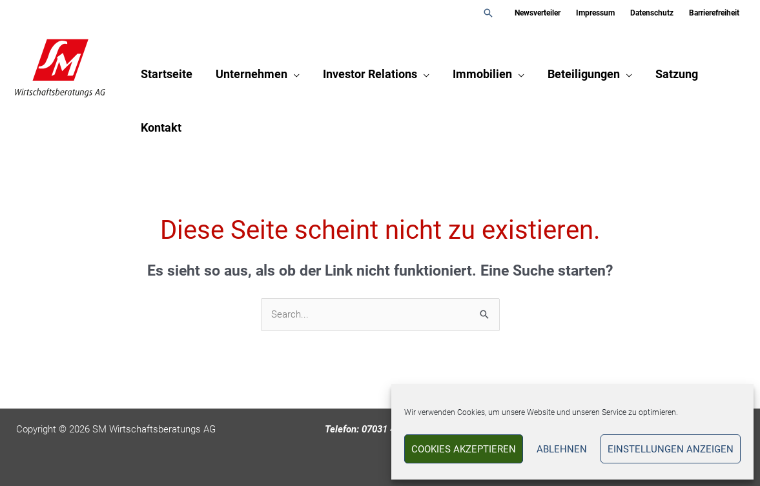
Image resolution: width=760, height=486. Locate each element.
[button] (488, 13)
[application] (293, 74)
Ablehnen (562, 449)
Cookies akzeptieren (463, 449)
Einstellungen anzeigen (671, 449)
